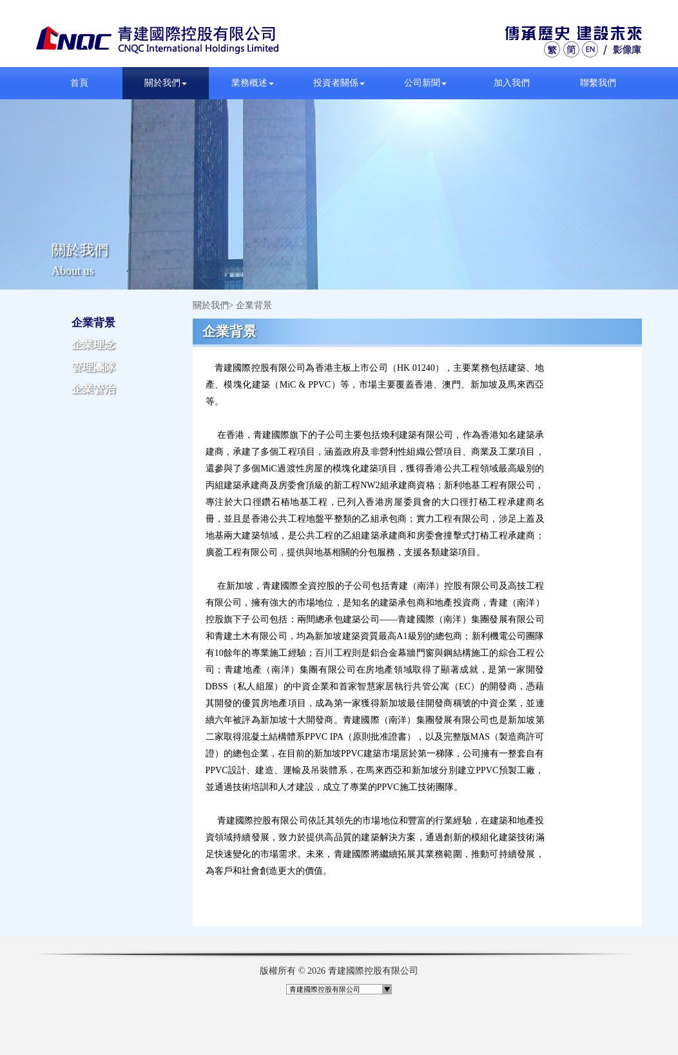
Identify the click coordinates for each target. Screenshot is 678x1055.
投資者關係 (339, 83)
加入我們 (512, 83)
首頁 (79, 83)
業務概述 (252, 83)
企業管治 (93, 389)
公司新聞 (425, 83)
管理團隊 (93, 367)
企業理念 (93, 345)
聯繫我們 (598, 83)
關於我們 (165, 83)
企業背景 (93, 323)
